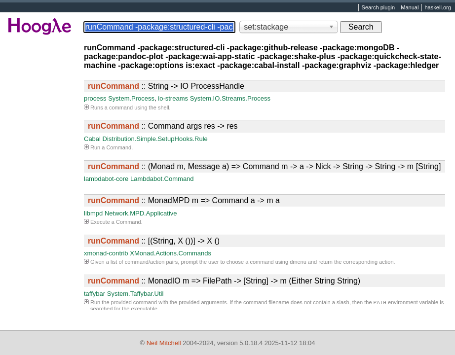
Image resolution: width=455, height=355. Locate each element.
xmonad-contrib (106, 253)
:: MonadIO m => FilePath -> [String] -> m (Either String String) (224, 281)
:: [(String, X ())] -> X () (154, 241)
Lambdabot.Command (162, 178)
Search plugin (378, 8)
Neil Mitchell (164, 343)
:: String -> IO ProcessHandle (166, 86)
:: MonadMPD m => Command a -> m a (184, 200)
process (95, 98)
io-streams (173, 98)
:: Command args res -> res (163, 126)
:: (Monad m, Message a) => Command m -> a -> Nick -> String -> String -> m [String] (264, 166)
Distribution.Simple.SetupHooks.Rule (155, 138)
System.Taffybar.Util (135, 293)
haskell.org (437, 8)
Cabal (92, 138)
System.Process (131, 98)
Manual (409, 8)
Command (118, 147)
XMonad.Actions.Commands (170, 253)
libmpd (93, 213)
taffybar (94, 293)
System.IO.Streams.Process (230, 98)
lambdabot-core (106, 178)
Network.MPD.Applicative (141, 213)
